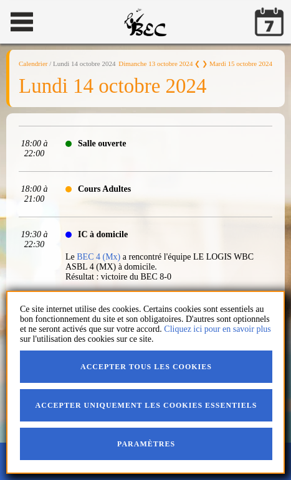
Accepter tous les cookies (146, 366)
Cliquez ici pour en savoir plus (217, 329)
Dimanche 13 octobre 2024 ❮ (159, 63)
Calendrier (33, 63)
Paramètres (146, 444)
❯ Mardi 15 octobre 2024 (237, 63)
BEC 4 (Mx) (98, 256)
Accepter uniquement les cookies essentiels (146, 405)
